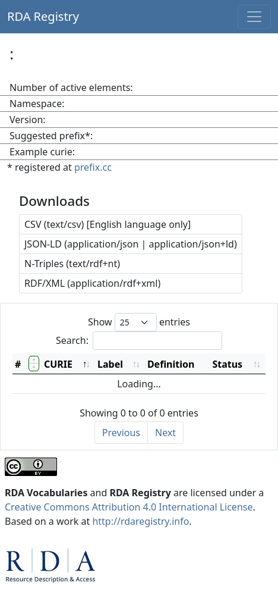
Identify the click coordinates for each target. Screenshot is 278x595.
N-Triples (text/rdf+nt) (72, 263)
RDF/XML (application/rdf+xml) (92, 283)
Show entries (139, 322)
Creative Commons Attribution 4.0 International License (128, 506)
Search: (139, 340)
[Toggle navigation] (254, 17)
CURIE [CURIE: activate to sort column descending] (58, 364)
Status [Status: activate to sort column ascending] (227, 364)
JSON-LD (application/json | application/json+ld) (130, 243)
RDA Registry (43, 16)
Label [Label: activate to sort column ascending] (110, 364)
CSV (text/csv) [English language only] (107, 224)
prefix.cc (93, 167)
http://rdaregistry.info (140, 521)
